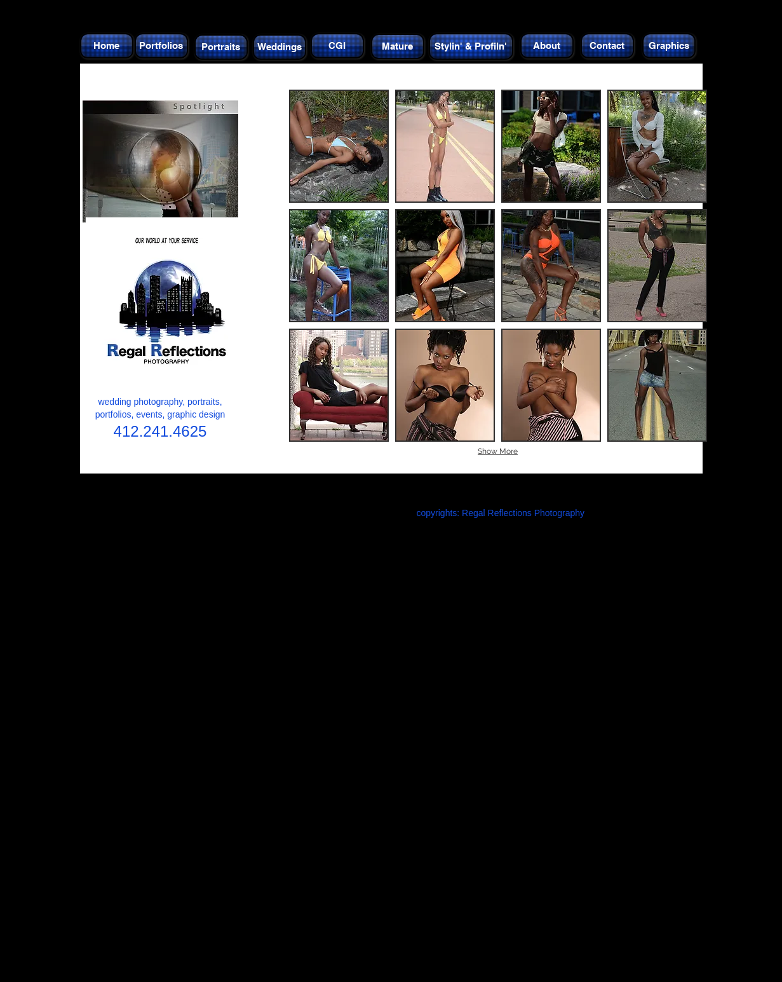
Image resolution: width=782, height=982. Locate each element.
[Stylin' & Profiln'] (471, 46)
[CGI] (337, 45)
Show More (498, 451)
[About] (547, 45)
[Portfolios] (161, 45)
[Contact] (607, 45)
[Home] (106, 45)
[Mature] (397, 46)
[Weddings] (279, 47)
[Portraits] (221, 47)
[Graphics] (669, 45)
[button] (339, 146)
